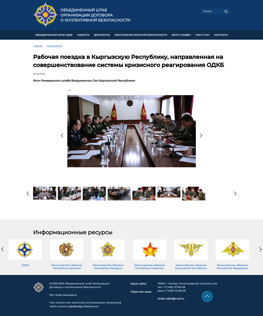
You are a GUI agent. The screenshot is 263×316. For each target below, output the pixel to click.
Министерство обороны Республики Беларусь (108, 266)
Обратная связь (141, 290)
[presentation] (62, 134)
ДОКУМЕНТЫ (102, 34)
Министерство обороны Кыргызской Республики (191, 266)
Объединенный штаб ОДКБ (53, 34)
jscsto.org (76, 305)
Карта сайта (138, 282)
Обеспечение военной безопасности (140, 34)
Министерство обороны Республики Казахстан (149, 266)
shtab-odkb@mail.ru (169, 297)
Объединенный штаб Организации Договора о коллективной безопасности (95, 15)
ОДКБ (25, 264)
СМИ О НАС (202, 34)
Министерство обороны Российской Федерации (232, 266)
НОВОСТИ (83, 34)
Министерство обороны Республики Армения (66, 266)
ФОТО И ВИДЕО (181, 34)
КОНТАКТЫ (221, 34)
